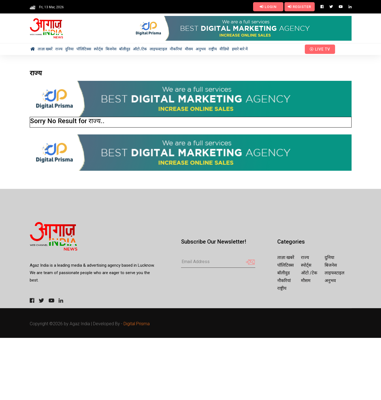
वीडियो (224, 49)
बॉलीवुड (124, 49)
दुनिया (69, 49)
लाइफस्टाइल (158, 49)
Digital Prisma (137, 323)
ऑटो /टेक (140, 49)
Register (299, 7)
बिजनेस (111, 49)
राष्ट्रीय (213, 49)
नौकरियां (176, 49)
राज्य (58, 49)
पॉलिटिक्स (83, 49)
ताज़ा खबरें (45, 49)
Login (268, 7)
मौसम (189, 49)
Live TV (320, 49)
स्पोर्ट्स (98, 49)
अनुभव (201, 49)
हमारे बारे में (240, 49)
